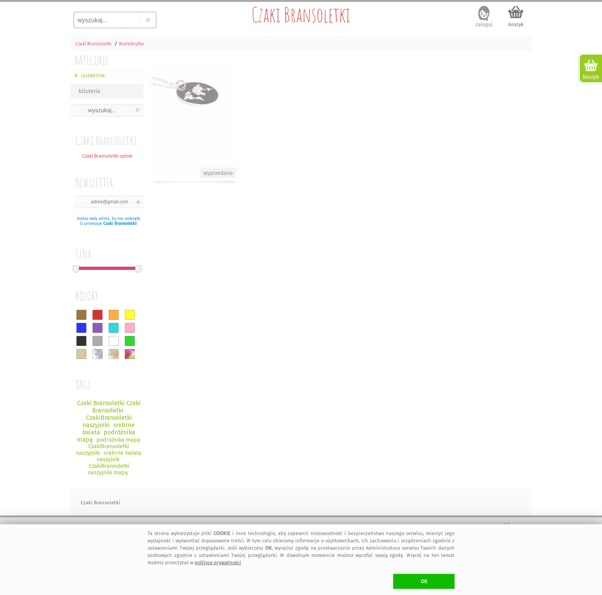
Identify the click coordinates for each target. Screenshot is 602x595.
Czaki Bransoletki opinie (107, 156)
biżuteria (89, 91)
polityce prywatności (218, 562)
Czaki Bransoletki (300, 14)
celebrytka (91, 75)
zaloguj (484, 24)
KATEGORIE (91, 60)
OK (424, 581)
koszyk (516, 24)
